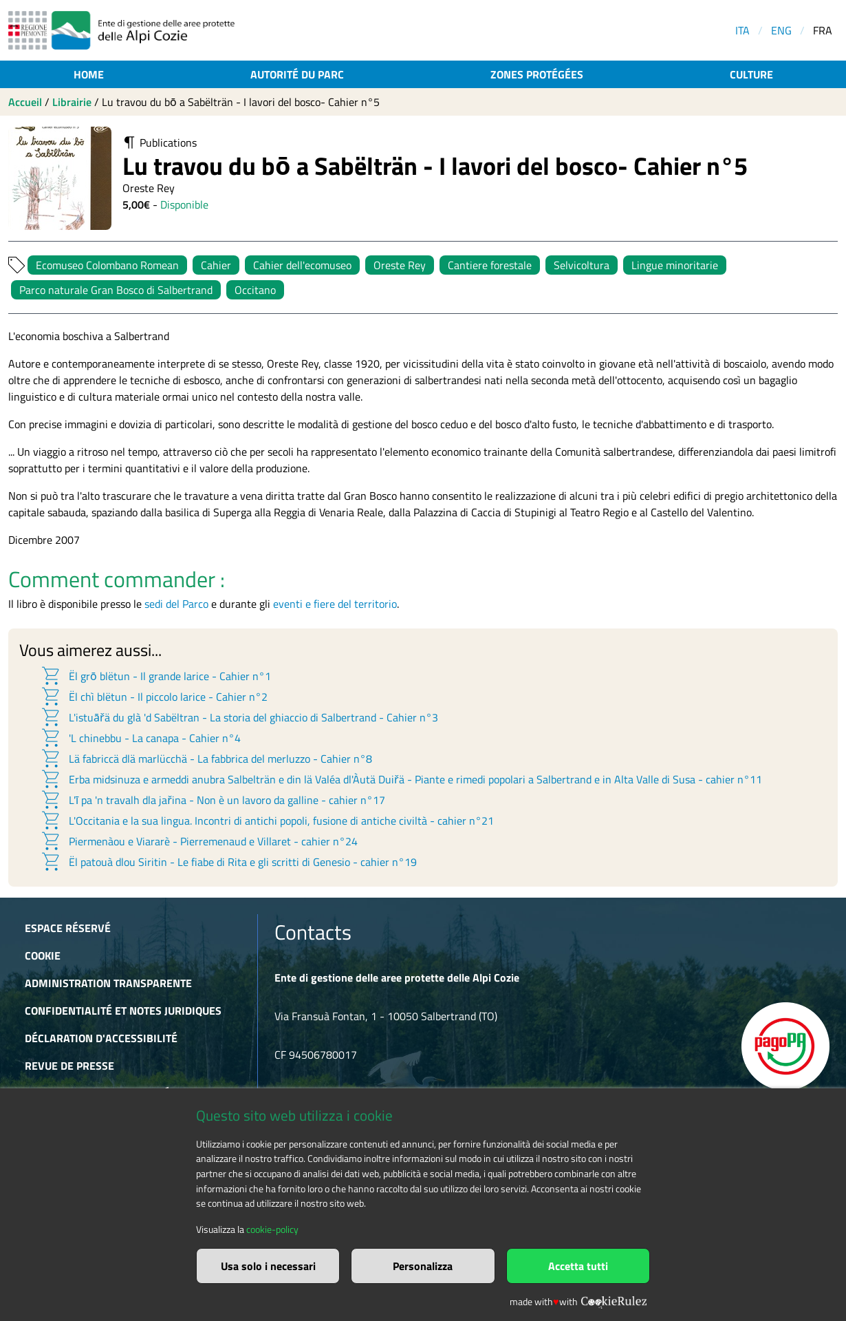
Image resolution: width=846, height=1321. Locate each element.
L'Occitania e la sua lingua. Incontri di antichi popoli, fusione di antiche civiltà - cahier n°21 (267, 820)
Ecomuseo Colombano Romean (107, 265)
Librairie (71, 102)
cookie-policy (272, 1229)
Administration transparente (108, 983)
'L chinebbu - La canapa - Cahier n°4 (140, 738)
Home (89, 74)
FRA (822, 30)
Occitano (255, 290)
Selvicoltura (581, 265)
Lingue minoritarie (674, 265)
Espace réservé (68, 928)
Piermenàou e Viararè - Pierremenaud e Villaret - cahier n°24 (199, 841)
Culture (751, 74)
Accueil (25, 102)
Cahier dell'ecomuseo (302, 265)
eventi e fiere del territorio (335, 603)
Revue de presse (69, 1065)
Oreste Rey (399, 265)
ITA (742, 30)
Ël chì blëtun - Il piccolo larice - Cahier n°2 (154, 696)
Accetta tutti (578, 1266)
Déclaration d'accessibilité (101, 1038)
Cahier (216, 265)
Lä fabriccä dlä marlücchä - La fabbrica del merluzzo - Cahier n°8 (206, 758)
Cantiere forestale (490, 265)
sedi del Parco (176, 603)
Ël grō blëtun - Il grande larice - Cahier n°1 (155, 676)
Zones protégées (536, 74)
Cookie (43, 955)
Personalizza (423, 1266)
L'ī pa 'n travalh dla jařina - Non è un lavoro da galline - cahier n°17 (212, 800)
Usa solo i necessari (268, 1266)
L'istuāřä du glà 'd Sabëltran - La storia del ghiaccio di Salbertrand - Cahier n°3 (239, 717)
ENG (781, 30)
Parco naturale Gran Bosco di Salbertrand (116, 290)
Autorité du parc (297, 74)
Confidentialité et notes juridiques (123, 1010)
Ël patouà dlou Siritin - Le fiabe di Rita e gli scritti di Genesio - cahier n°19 (228, 862)
